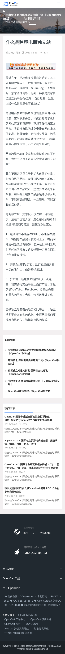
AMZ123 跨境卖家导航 (16, 628)
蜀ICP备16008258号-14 (37, 649)
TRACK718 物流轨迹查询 (18, 633)
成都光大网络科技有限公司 (38, 646)
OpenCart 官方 (12, 624)
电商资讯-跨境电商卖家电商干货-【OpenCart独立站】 (33, 362)
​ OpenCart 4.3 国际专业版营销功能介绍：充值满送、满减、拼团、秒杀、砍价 (31, 442)
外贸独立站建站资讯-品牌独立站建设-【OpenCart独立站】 (28, 372)
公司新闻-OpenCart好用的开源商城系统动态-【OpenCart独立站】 (32, 352)
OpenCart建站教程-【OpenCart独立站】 (30, 391)
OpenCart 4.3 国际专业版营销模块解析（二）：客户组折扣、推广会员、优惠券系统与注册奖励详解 (32, 466)
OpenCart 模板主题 (41, 619)
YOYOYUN (32, 624)
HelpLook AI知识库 (26, 614)
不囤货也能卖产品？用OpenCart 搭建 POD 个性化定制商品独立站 (32, 490)
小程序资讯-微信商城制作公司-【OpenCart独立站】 (33, 383)
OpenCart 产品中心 (14, 619)
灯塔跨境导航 (41, 628)
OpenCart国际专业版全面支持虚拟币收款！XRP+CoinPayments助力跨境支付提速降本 (28, 418)
